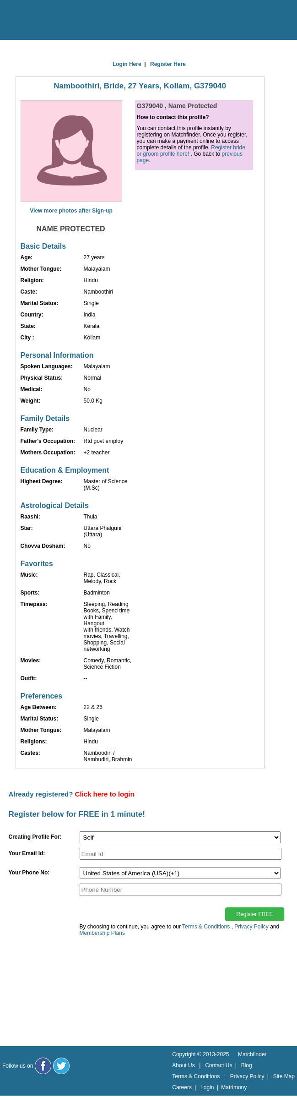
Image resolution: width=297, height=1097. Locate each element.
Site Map (284, 1076)
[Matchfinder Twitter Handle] (61, 1066)
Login (207, 1087)
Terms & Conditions (206, 926)
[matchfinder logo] (46, 21)
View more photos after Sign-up (71, 210)
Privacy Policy (251, 926)
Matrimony (234, 1087)
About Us (183, 1065)
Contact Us (218, 1065)
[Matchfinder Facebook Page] (43, 1066)
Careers (182, 1087)
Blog (246, 1065)
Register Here (168, 64)
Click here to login (105, 794)
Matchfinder (252, 1054)
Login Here (127, 64)
